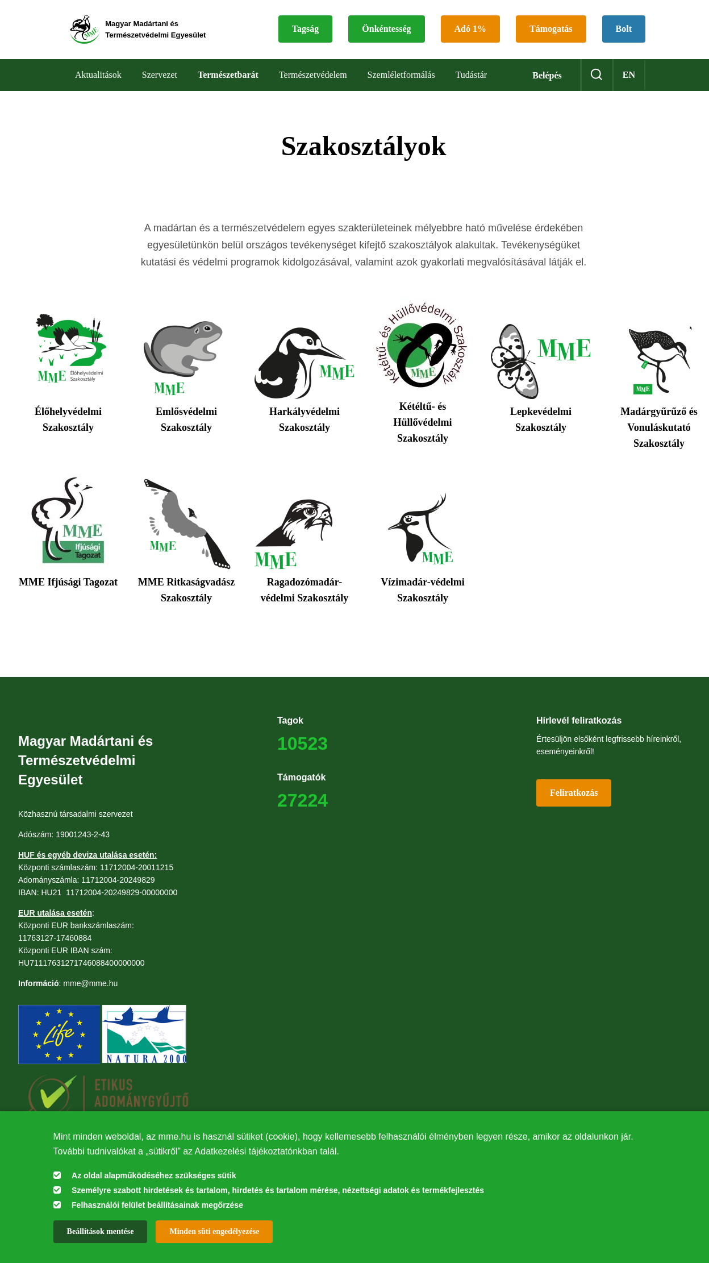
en (629, 79)
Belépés (547, 80)
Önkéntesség (397, 18)
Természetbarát (228, 79)
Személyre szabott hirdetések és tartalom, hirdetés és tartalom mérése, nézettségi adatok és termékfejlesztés (278, 1190)
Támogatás (561, 18)
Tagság (316, 18)
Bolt (311, 45)
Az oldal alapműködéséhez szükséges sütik (154, 1175)
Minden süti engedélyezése (214, 1231)
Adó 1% (481, 18)
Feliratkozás (574, 797)
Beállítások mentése (100, 1231)
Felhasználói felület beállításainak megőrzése (157, 1205)
